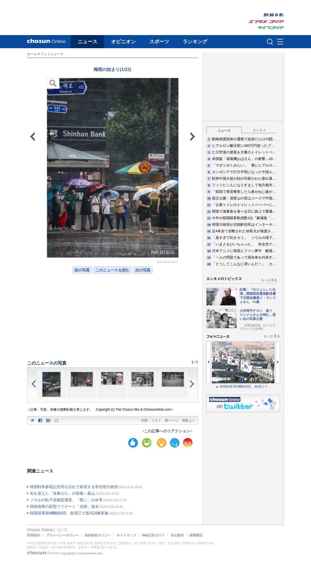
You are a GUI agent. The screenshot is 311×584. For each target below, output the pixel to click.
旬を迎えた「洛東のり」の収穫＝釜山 (62, 493)
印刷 (144, 420)
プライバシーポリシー (62, 535)
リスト (156, 420)
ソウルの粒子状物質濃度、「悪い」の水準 (66, 500)
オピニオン (123, 41)
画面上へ (188, 420)
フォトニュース (51, 54)
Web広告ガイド (153, 535)
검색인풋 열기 (270, 42)
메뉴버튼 (280, 42)
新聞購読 (196, 535)
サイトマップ (126, 535)
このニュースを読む (112, 270)
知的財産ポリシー (98, 535)
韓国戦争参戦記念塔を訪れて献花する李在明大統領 (74, 487)
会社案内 (177, 535)
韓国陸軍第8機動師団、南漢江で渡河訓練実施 (69, 513)
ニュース (87, 41)
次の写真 (142, 270)
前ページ (171, 420)
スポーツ (159, 41)
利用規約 (33, 535)
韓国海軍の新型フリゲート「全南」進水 (64, 506)
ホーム (32, 54)
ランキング (195, 41)
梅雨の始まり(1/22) (112, 69)
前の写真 (82, 270)
